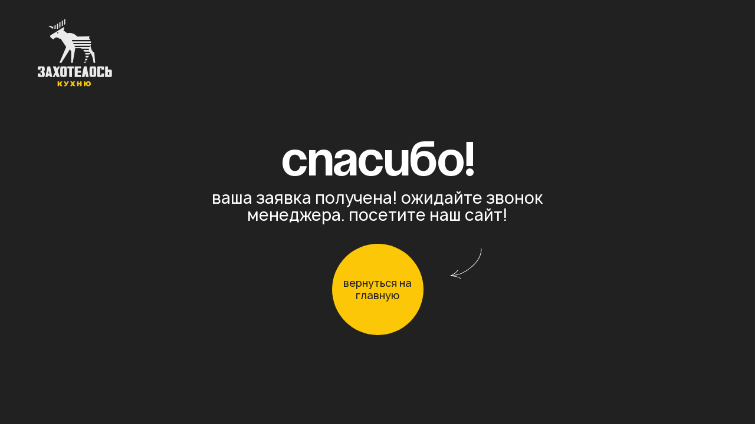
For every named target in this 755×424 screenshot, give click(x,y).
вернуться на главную (377, 289)
